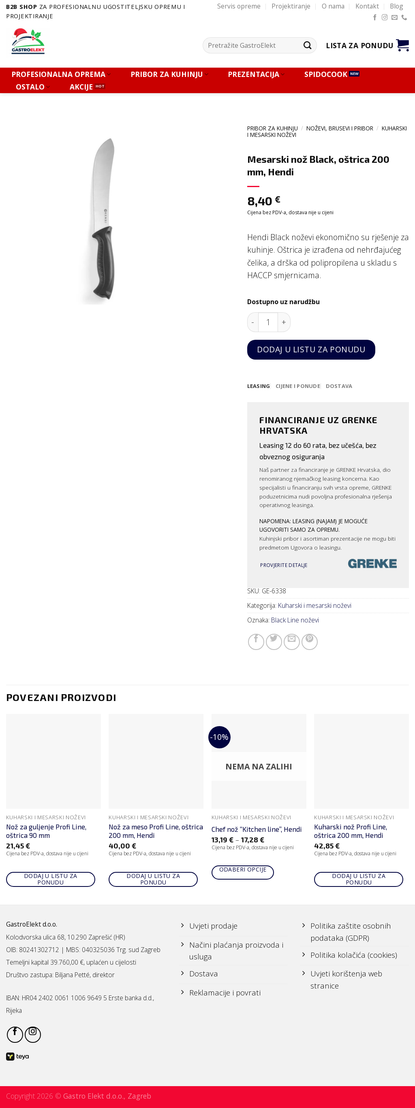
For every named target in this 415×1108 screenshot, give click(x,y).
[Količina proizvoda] (268, 322)
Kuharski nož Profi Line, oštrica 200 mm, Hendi (350, 831)
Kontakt (367, 6)
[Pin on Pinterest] (310, 642)
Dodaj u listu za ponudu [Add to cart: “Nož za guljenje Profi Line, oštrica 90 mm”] (50, 879)
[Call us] (404, 18)
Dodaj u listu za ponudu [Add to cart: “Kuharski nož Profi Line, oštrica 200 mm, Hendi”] (358, 879)
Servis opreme (239, 6)
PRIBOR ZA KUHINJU (169, 74)
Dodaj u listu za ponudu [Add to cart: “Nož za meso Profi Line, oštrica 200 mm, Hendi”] (153, 879)
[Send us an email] (394, 18)
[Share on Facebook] (256, 642)
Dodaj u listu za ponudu (311, 349)
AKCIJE (81, 87)
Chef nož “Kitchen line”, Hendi (257, 829)
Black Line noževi (295, 620)
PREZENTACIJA (256, 74)
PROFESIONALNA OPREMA (61, 74)
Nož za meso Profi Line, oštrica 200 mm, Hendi (156, 831)
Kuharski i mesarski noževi (314, 605)
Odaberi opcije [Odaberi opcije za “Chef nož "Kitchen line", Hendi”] (243, 870)
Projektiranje (291, 6)
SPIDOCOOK (325, 74)
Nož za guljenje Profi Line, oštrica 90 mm (46, 831)
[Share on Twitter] (274, 642)
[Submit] (307, 45)
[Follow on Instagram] (385, 18)
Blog (396, 6)
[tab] (259, 386)
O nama (333, 6)
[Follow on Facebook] (375, 18)
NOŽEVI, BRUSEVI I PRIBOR (339, 128)
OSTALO (33, 87)
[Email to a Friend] (292, 642)
